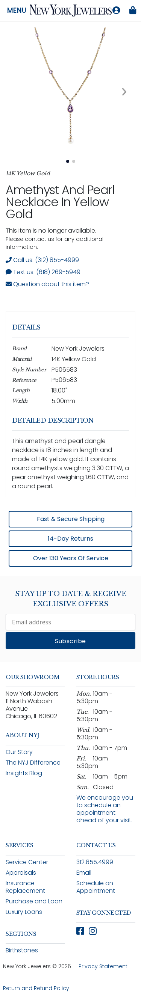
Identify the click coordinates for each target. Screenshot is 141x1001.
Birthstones (22, 950)
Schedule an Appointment (95, 887)
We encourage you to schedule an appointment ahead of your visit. (104, 809)
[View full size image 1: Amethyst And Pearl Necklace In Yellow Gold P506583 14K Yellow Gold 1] (70, 91)
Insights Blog (24, 773)
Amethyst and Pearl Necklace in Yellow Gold (60, 201)
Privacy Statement (103, 966)
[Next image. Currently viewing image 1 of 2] (124, 90)
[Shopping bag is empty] (132, 10)
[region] (70, 440)
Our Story (19, 752)
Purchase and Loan (34, 901)
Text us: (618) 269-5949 (43, 272)
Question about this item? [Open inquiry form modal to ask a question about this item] (47, 284)
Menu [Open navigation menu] (16, 10)
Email (83, 872)
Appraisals (21, 872)
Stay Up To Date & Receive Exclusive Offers (70, 599)
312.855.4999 (94, 862)
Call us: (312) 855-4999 (42, 260)
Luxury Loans (24, 911)
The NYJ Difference (33, 762)
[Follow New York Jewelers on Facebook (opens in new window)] (80, 931)
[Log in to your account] (116, 10)
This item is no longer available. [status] (51, 230)
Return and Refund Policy (36, 988)
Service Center (27, 862)
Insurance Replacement (25, 887)
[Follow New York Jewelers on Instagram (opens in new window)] (93, 931)
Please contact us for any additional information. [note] (54, 243)
